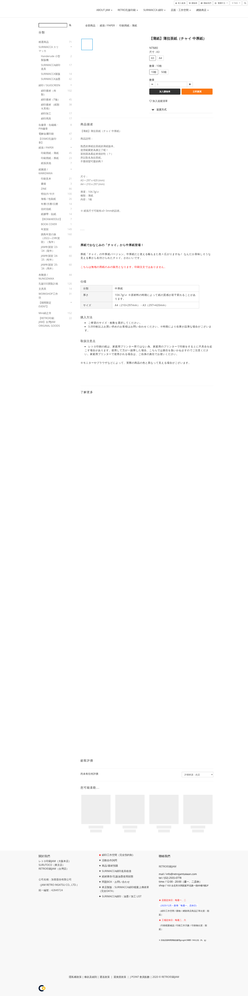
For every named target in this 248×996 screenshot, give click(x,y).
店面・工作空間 (181, 10)
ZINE (43, 188)
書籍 (43, 183)
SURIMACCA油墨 (50, 79)
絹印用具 (46, 118)
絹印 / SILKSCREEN (49, 85)
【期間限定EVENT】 (45, 304)
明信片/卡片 (48, 194)
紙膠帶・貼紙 (48, 214)
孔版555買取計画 (48, 283)
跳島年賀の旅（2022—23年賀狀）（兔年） (50, 238)
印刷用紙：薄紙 (50, 153)
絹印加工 (46, 113)
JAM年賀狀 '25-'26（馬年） (49, 266)
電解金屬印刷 (46, 133)
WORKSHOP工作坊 (48, 295)
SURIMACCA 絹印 (154, 10)
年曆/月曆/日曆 (49, 204)
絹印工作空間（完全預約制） (118, 855)
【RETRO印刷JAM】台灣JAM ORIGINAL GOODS (49, 321)
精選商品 (44, 42)
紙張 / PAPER (46, 147)
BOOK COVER (49, 224)
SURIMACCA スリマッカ (49, 49)
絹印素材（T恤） (50, 99)
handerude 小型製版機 (50, 58)
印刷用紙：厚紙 (50, 158)
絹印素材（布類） (48, 92)
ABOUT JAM (104, 10)
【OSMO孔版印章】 (47, 140)
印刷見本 (46, 178)
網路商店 (202, 10)
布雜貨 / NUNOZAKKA (46, 276)
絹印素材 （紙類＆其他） (50, 106)
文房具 (42, 288)
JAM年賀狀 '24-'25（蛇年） (49, 257)
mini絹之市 (45, 313)
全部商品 (90, 25)
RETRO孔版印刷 (128, 10)
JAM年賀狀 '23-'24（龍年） (49, 248)
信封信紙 (46, 209)
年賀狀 (45, 229)
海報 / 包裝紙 (48, 199)
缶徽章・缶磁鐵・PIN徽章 (49, 126)
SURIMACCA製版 (50, 74)
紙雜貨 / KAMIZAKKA (46, 171)
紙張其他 (46, 163)
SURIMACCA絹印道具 (50, 67)
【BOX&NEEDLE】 (51, 219)
